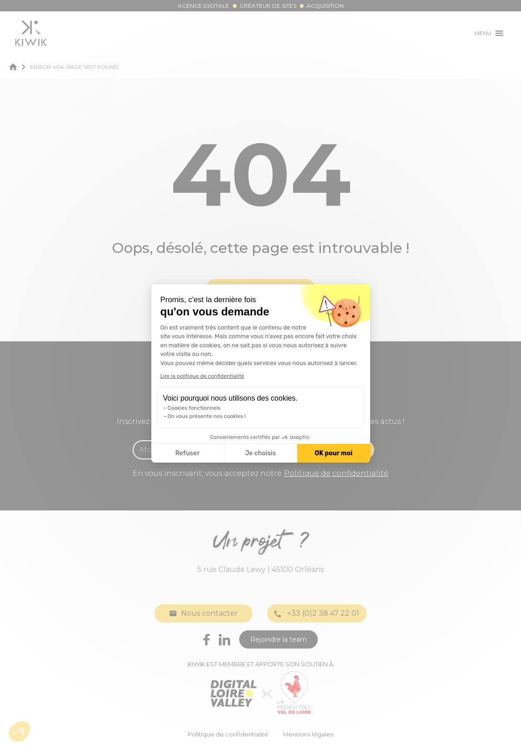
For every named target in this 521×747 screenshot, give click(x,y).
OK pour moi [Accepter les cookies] (333, 453)
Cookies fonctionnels (194, 408)
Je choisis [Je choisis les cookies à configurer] (260, 453)
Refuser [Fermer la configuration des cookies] (187, 453)
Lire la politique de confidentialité (202, 376)
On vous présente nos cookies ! (207, 416)
